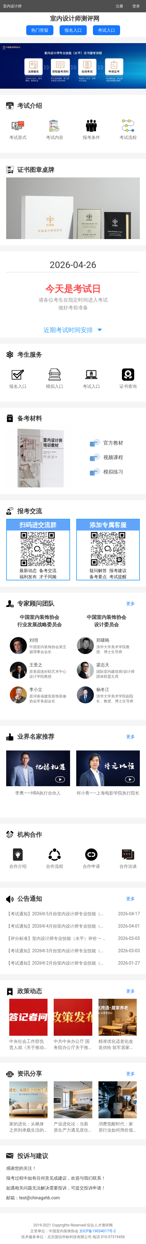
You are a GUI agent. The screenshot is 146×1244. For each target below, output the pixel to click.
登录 (136, 6)
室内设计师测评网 (74, 18)
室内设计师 (12, 6)
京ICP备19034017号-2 (97, 1231)
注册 (119, 6)
